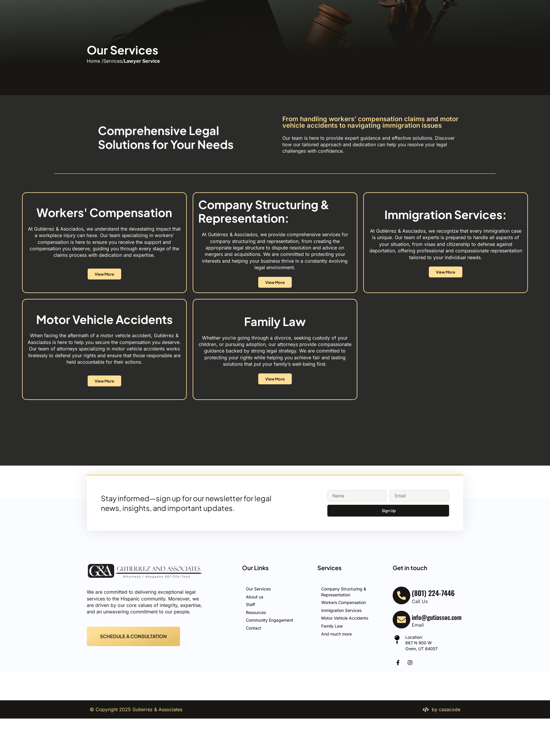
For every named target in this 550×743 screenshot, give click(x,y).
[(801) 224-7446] (486, 22)
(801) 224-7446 (513, 22)
